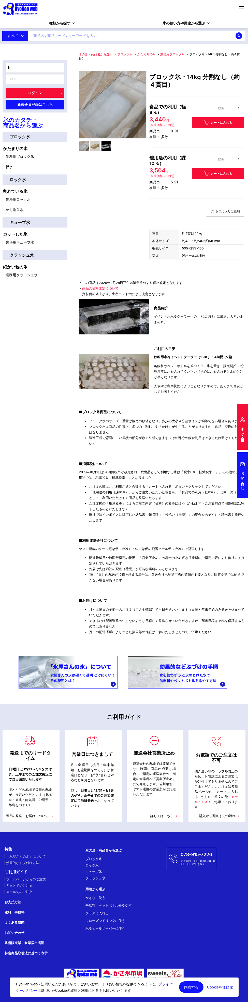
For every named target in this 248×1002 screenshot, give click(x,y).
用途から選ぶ (95, 889)
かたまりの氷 (15, 148)
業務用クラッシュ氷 (22, 275)
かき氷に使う (95, 898)
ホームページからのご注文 (26, 879)
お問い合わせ (14, 933)
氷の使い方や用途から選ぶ (186, 23)
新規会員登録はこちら (39, 104)
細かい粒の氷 (15, 266)
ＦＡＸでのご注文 (19, 885)
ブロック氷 (20, 136)
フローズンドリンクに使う (105, 921)
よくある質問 (14, 922)
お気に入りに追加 (227, 211)
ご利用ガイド (16, 871)
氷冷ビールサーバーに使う (105, 928)
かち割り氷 (14, 209)
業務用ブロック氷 (20, 156)
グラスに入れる (97, 913)
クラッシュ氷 (22, 255)
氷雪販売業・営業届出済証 (24, 943)
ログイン (45, 93)
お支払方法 (13, 902)
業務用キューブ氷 (20, 242)
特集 (8, 849)
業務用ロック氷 (18, 199)
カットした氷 (15, 234)
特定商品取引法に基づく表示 (26, 953)
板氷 (9, 167)
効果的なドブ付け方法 (22, 863)
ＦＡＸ (206, 802)
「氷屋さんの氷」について (26, 856)
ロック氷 (18, 179)
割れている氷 (15, 191)
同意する (191, 987)
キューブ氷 (20, 222)
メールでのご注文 (19, 892)
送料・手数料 (14, 912)
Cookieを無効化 (220, 987)
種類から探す (62, 23)
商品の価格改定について (100, 288)
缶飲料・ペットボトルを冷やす (108, 905)
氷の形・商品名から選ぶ (95, 54)
